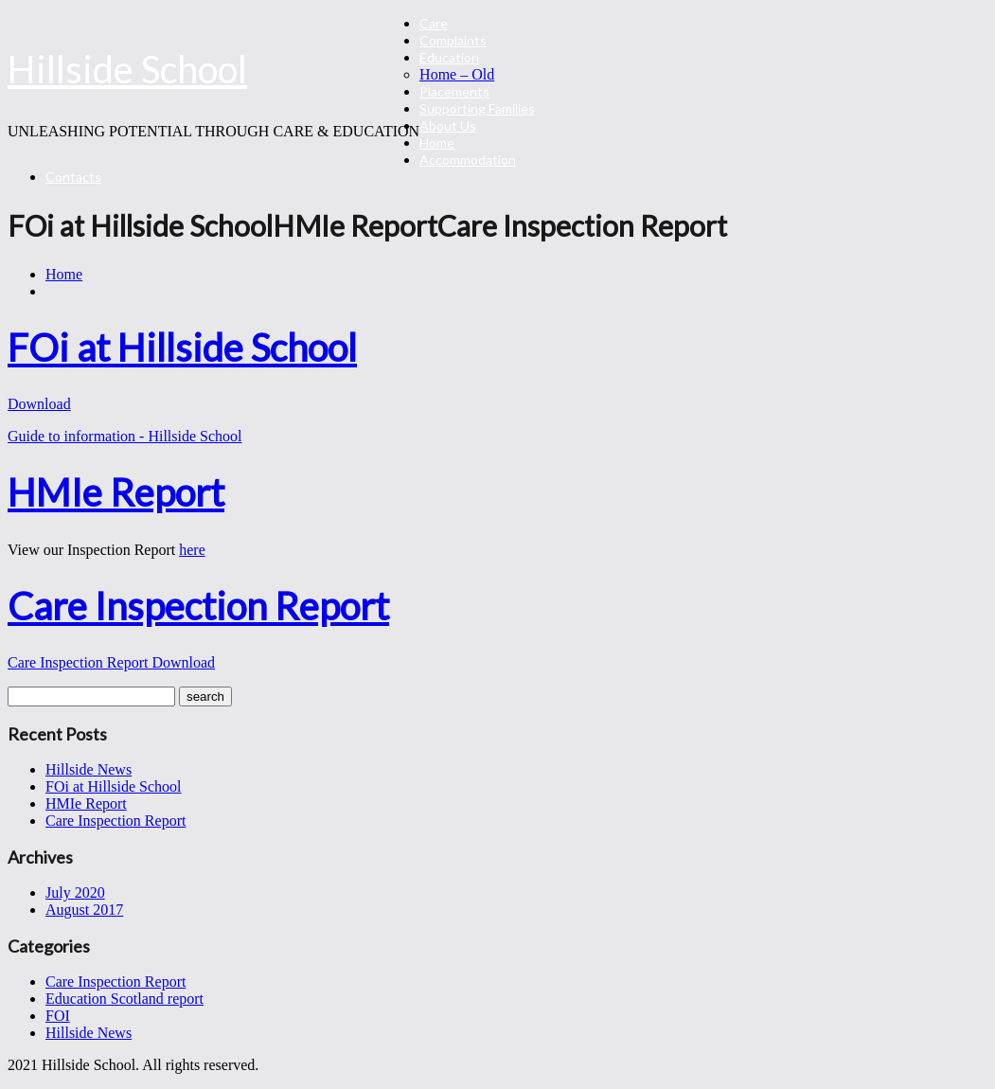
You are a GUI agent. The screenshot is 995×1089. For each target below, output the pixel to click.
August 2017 (84, 910)
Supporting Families (477, 108)
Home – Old (456, 74)
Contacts (73, 177)
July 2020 (75, 892)
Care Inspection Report (115, 820)
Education (449, 57)
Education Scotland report (124, 999)
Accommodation (467, 160)
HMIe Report (86, 803)
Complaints (453, 40)
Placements (454, 91)
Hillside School (127, 69)
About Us (447, 125)
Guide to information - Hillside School (125, 436)
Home (436, 142)
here (192, 550)
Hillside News (88, 769)
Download (39, 404)
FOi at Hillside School (113, 786)
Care (433, 23)
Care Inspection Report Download (111, 662)
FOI (57, 1016)
